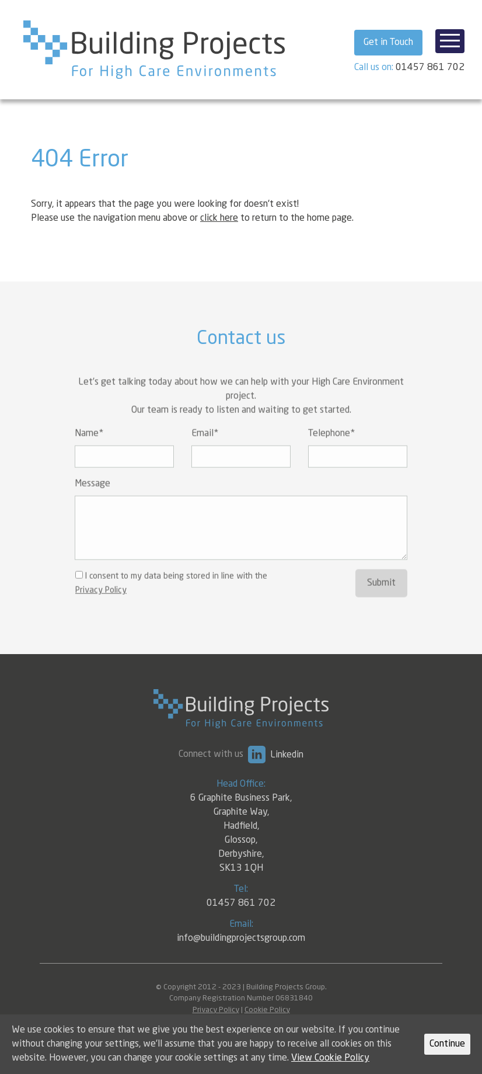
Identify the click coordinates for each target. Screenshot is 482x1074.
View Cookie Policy (330, 1058)
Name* (89, 448)
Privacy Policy (101, 605)
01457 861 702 (430, 67)
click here (219, 218)
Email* (204, 448)
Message (92, 498)
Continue (447, 1044)
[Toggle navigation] (449, 41)
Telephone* (331, 448)
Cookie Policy (267, 1010)
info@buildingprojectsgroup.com (241, 938)
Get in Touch (388, 42)
